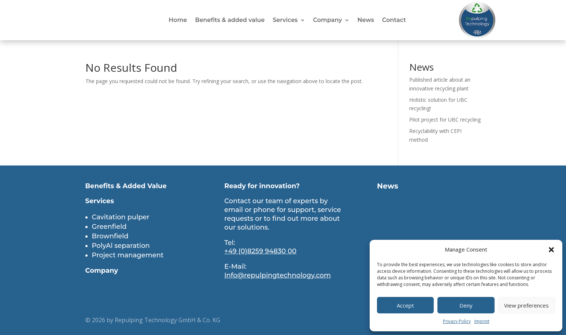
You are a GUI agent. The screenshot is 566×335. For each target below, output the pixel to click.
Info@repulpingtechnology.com (277, 275)
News (366, 20)
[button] (551, 249)
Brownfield (110, 235)
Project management (128, 254)
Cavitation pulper (120, 216)
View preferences (526, 305)
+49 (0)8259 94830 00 (260, 250)
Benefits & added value (229, 20)
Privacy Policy (457, 321)
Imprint (481, 321)
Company (327, 20)
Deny (466, 305)
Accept (405, 305)
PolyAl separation (121, 245)
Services (285, 20)
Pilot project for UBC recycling (445, 118)
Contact (394, 20)
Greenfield (109, 226)
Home (178, 20)
